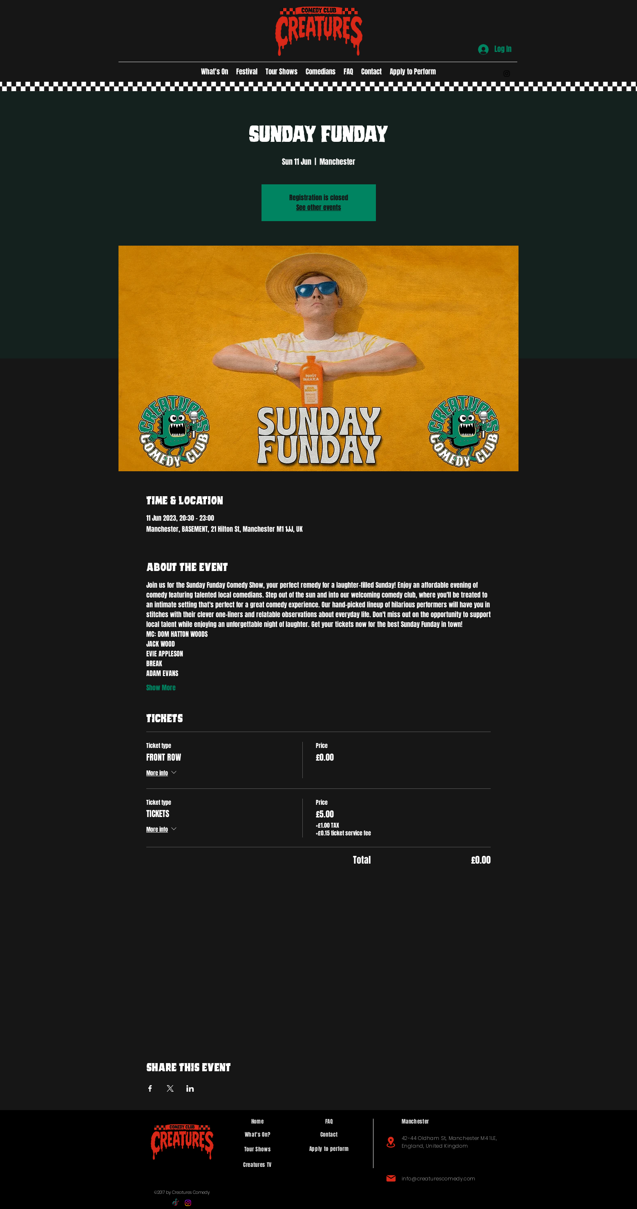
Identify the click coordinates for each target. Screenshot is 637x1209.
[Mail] (391, 1178)
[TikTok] (176, 1203)
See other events (318, 207)
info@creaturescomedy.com (439, 1178)
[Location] (391, 1142)
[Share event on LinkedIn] (190, 1088)
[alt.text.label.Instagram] (507, 73)
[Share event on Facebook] (150, 1088)
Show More (161, 687)
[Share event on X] (170, 1088)
